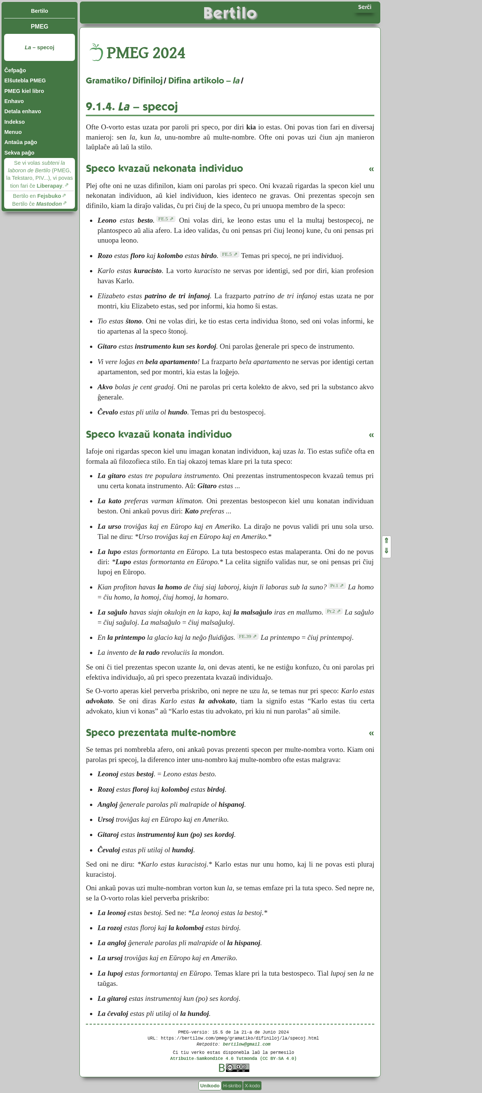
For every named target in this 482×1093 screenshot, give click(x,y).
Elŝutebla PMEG (25, 80)
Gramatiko (106, 80)
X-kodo (252, 1085)
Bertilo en (37, 196)
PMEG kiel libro (24, 91)
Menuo (12, 132)
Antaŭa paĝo (20, 142)
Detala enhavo (22, 111)
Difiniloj (148, 80)
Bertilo (39, 11)
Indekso (14, 122)
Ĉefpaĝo (15, 70)
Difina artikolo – (204, 80)
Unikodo (210, 1085)
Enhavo (14, 101)
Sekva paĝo (19, 153)
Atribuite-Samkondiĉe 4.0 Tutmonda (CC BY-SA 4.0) (233, 1058)
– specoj (39, 47)
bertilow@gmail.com (246, 1044)
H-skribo (232, 1085)
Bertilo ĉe (37, 204)
